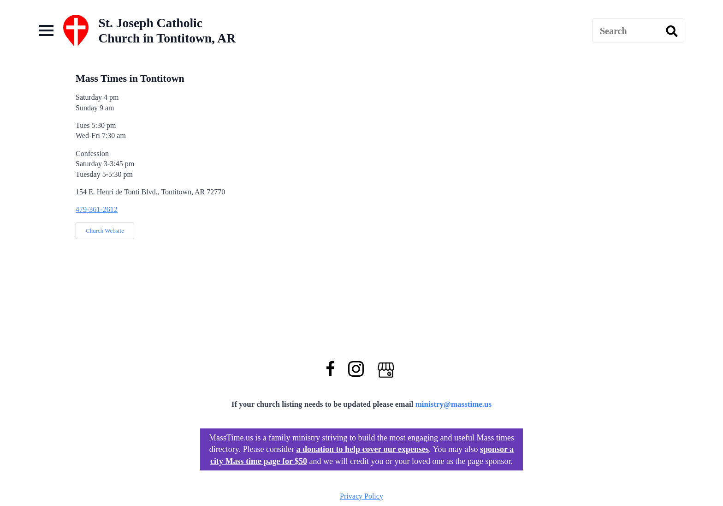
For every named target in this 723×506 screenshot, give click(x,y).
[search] (672, 31)
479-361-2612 (97, 209)
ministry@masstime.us (453, 404)
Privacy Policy (361, 496)
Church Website (105, 230)
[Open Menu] (46, 30)
